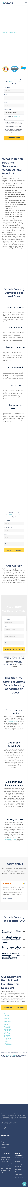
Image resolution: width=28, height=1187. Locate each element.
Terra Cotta (7, 1034)
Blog (2, 1142)
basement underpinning (9, 32)
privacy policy (17, 116)
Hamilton (6, 1015)
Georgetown (8, 1031)
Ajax (5, 1023)
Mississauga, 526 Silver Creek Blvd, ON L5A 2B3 (6, 1159)
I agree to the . (13, 116)
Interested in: (8, 109)
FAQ (2, 1139)
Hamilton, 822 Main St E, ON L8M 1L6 (6, 1165)
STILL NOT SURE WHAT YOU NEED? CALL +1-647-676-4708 (14, 658)
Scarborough (8, 1044)
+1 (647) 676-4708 (10, 1055)
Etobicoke (7, 1020)
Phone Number (8, 527)
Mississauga (7, 1017)
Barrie (6, 1024)
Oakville (6, 1037)
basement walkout (10, 839)
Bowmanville (7, 1026)
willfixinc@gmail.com (10, 1122)
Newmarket (7, 1021)
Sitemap (3, 1147)
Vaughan (6, 1018)
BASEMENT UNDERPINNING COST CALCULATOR (12, 663)
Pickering (6, 1043)
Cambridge (7, 1029)
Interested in (7, 540)
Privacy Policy (5, 1144)
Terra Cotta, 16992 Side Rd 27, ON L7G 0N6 (6, 1170)
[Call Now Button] (24, 1184)
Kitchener (7, 1035)
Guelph (6, 1032)
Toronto (6, 1014)
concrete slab (8, 826)
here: (13, 132)
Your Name (7, 87)
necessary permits (12, 721)
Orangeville (7, 1038)
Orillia (5, 1040)
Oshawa (6, 1041)
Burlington (7, 1028)
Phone (6, 95)
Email (5, 102)
